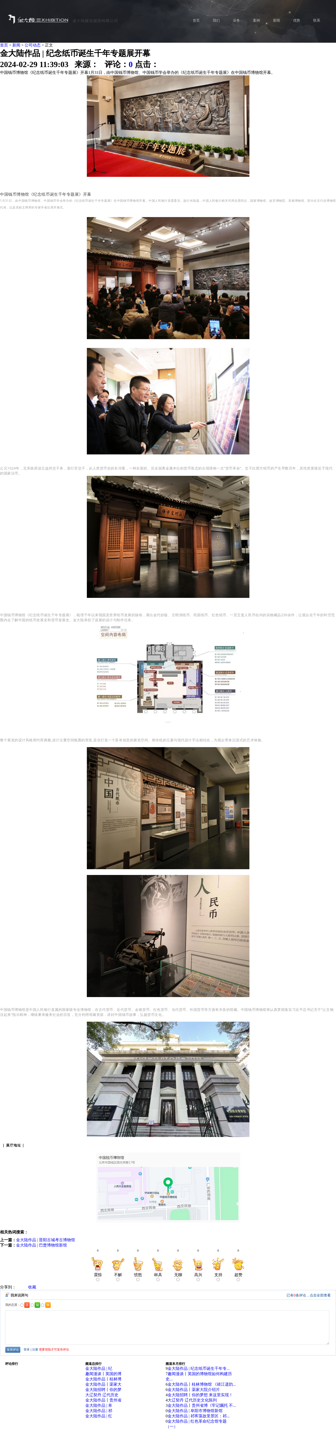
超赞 (238, 1277)
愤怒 (138, 1277)
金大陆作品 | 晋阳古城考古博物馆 (45, 1240)
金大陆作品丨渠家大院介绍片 (194, 1389)
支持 (218, 1277)
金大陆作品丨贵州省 (103, 1400)
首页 (4, 45)
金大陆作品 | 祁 (98, 1411)
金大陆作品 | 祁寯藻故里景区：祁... (199, 1416)
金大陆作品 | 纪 (98, 1368)
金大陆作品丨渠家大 (103, 1384)
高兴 (198, 1277)
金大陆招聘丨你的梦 (103, 1389)
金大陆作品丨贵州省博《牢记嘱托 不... (202, 1405)
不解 (118, 1277)
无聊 (178, 1277)
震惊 (98, 1277)
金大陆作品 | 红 (98, 1416)
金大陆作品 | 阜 (98, 1405)
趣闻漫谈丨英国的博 (103, 1374)
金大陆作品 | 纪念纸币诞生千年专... (199, 1368)
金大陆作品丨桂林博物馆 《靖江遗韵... (202, 1384)
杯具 (158, 1277)
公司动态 (33, 45)
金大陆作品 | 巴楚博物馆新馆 (41, 1245)
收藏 (32, 1287)
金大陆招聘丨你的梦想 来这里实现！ (200, 1395)
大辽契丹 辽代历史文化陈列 (192, 1400)
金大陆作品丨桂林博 (103, 1379)
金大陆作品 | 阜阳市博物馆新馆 (195, 1411)
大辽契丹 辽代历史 (101, 1395)
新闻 (16, 45)
